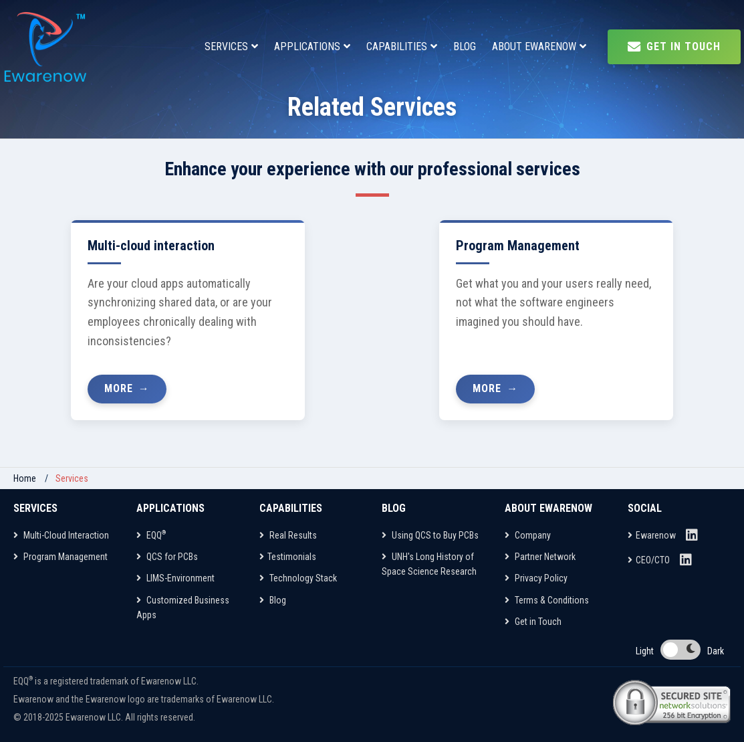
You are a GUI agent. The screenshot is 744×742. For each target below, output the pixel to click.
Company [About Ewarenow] (528, 535)
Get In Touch (674, 47)
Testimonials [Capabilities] (287, 556)
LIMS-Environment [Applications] (175, 578)
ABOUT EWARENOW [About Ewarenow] (534, 46)
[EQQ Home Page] (46, 47)
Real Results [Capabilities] (288, 535)
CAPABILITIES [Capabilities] (396, 46)
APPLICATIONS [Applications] (307, 46)
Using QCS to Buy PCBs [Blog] (430, 535)
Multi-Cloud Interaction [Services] (61, 535)
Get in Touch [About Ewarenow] (533, 621)
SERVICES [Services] (226, 46)
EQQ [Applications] (151, 535)
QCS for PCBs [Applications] (167, 556)
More (118, 388)
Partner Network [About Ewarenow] (540, 556)
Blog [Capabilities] (272, 600)
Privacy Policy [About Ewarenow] (536, 578)
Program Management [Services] (60, 556)
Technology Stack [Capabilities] (298, 578)
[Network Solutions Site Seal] (671, 702)
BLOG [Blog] (464, 46)
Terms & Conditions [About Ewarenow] (547, 600)
